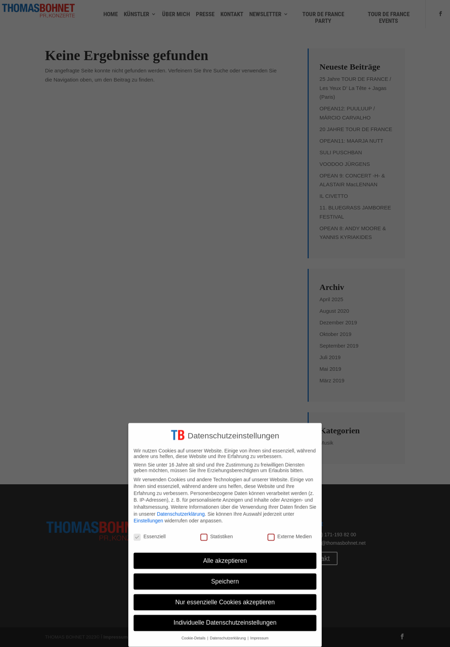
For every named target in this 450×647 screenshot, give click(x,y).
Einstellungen (148, 515)
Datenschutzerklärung (181, 508)
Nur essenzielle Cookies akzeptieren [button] (225, 596)
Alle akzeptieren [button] (225, 555)
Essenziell (150, 531)
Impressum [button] (259, 633)
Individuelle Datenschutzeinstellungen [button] (225, 617)
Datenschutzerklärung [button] (228, 633)
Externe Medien (290, 531)
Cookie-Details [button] (193, 633)
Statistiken (216, 531)
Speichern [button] (225, 576)
